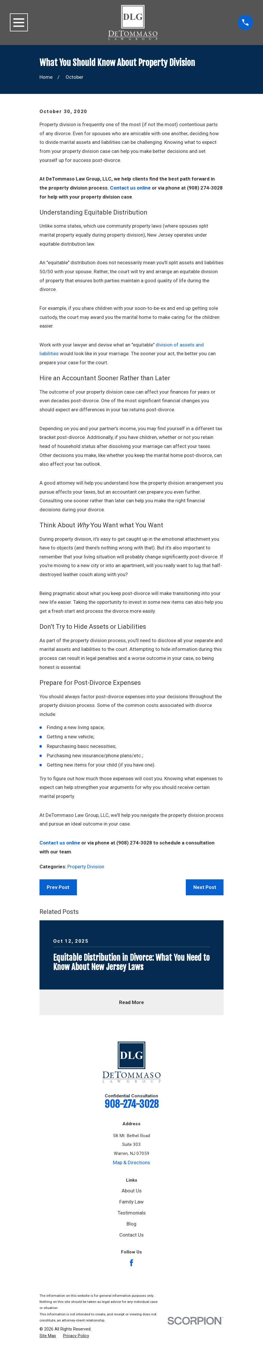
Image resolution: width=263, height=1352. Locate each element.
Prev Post (58, 887)
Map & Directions (131, 1162)
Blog (131, 1224)
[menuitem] (47, 1336)
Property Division (85, 866)
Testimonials (132, 1213)
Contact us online (130, 188)
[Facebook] (131, 1262)
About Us (132, 1191)
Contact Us (131, 1235)
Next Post (204, 887)
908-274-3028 (132, 1104)
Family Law (131, 1202)
